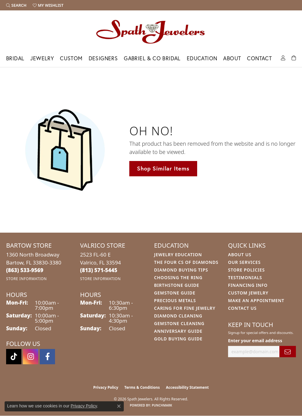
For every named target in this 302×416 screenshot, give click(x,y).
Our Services (244, 262)
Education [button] (202, 58)
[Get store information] (26, 278)
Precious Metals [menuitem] (175, 300)
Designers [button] (103, 58)
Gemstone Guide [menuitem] (174, 293)
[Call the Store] (24, 270)
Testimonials (245, 277)
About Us (239, 254)
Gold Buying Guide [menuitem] (178, 339)
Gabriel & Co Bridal (152, 58)
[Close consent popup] (119, 406)
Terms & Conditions (142, 387)
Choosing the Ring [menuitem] (178, 277)
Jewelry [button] (42, 58)
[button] (16, 5)
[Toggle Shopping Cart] (294, 57)
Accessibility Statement (187, 387)
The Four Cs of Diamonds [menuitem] (186, 262)
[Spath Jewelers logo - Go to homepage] (151, 31)
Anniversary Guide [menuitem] (178, 331)
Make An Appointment (256, 300)
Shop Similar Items (163, 168)
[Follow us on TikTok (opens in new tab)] (13, 356)
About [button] (232, 58)
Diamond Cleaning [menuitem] (178, 316)
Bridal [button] (15, 58)
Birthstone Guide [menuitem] (176, 285)
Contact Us (242, 308)
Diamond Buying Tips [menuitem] (181, 270)
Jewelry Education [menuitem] (178, 254)
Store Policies (246, 270)
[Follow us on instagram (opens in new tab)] (30, 356)
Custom (71, 58)
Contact (259, 58)
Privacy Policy (105, 387)
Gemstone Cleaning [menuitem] (179, 323)
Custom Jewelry (248, 293)
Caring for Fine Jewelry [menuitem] (184, 308)
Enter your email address (255, 340)
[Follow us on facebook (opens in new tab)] (47, 356)
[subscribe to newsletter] (287, 351)
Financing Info (247, 285)
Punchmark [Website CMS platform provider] (162, 405)
